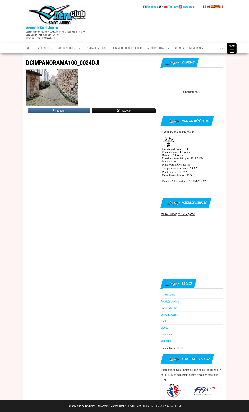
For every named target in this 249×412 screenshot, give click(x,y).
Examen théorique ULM (127, 48)
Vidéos (164, 327)
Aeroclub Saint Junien (42, 28)
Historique (166, 334)
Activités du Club (170, 301)
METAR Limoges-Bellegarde (178, 214)
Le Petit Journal (169, 314)
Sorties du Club (169, 308)
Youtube (173, 6)
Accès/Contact (158, 48)
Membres (196, 48)
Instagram (188, 6)
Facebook (150, 6)
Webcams (166, 340)
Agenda (179, 48)
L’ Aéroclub (44, 48)
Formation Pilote (97, 48)
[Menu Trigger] (232, 48)
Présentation (168, 295)
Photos (165, 321)
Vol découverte (69, 48)
